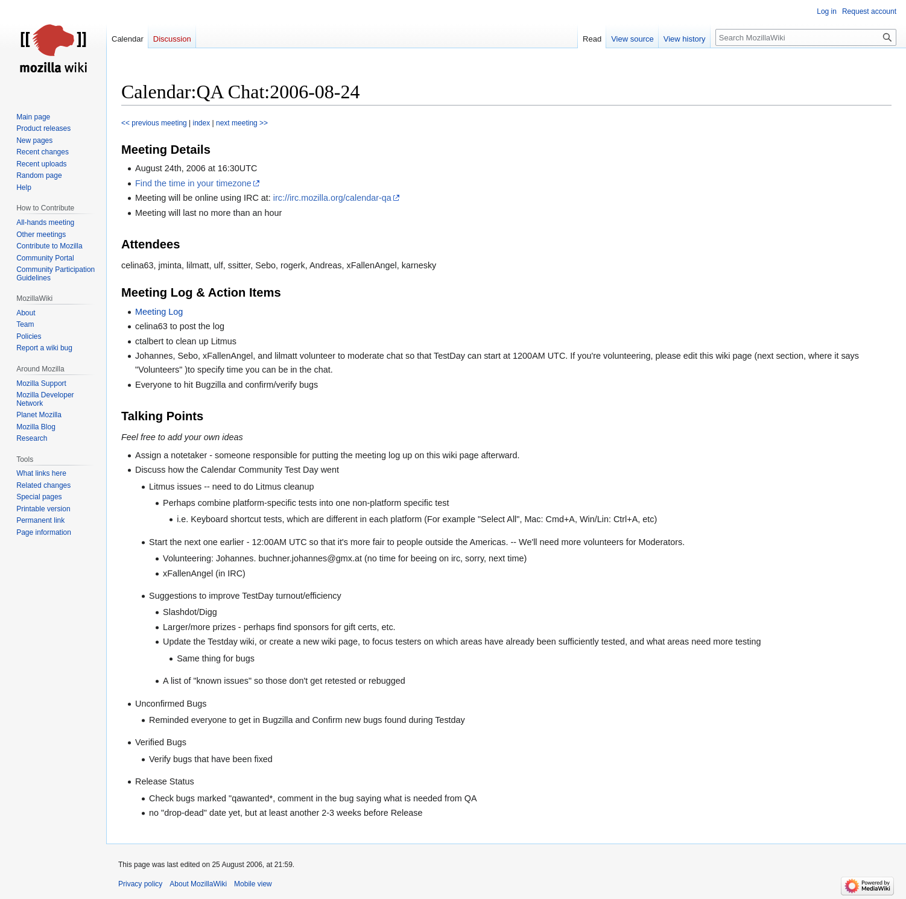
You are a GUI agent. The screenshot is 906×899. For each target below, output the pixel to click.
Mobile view (253, 884)
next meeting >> (242, 123)
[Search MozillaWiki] (805, 37)
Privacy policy (140, 884)
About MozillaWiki (198, 884)
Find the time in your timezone (193, 183)
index (202, 123)
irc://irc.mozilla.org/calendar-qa (332, 198)
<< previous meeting (154, 123)
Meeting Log (159, 312)
